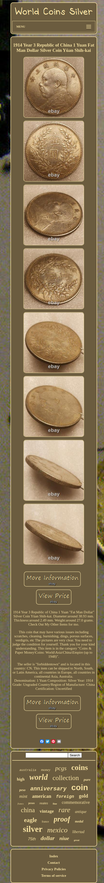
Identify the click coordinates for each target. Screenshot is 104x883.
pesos (31, 803)
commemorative (76, 802)
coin (79, 787)
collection (66, 778)
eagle (30, 820)
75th (32, 839)
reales (43, 803)
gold (83, 796)
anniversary (48, 789)
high (21, 779)
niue (64, 838)
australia (27, 770)
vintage (47, 811)
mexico (57, 830)
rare (64, 810)
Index (53, 856)
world (38, 777)
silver (33, 829)
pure (87, 780)
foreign (65, 796)
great (76, 840)
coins (79, 767)
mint (23, 796)
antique (81, 812)
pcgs (61, 768)
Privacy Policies (54, 869)
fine (55, 803)
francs (21, 803)
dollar (48, 838)
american (41, 796)
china (28, 810)
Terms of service (53, 875)
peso (22, 790)
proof (62, 819)
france (45, 821)
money (45, 770)
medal (79, 821)
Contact (54, 863)
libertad (78, 832)
